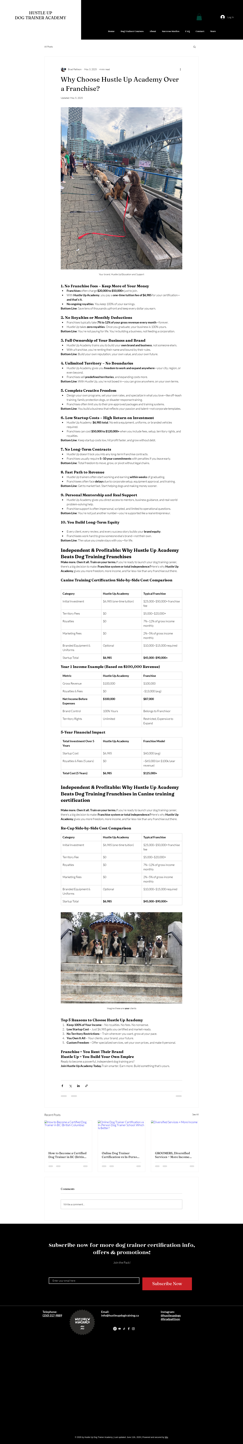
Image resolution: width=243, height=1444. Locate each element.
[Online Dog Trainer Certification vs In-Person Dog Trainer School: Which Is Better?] (121, 1134)
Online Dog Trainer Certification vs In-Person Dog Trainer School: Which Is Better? (121, 1155)
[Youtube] (119, 1328)
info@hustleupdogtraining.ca (120, 1315)
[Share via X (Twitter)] (70, 1085)
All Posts (48, 46)
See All (195, 1114)
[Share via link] (86, 1085)
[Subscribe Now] (167, 1283)
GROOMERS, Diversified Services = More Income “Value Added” (172, 1155)
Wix (166, 1437)
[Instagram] (115, 1328)
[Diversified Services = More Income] (175, 1134)
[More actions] (180, 69)
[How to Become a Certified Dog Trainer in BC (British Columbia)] (68, 1134)
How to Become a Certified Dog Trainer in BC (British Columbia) (67, 1155)
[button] (199, 17)
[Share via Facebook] (62, 1085)
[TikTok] (124, 1328)
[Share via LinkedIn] (78, 1085)
